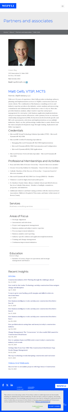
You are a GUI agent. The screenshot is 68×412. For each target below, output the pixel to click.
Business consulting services (21, 206)
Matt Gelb (36, 32)
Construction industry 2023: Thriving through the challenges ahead (31, 280)
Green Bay (12, 70)
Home (6, 32)
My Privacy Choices (33, 390)
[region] (32, 400)
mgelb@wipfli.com (19, 82)
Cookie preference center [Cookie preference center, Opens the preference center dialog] (37, 406)
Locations (19, 387)
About (12, 32)
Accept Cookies (54, 406)
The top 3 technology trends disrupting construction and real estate (31, 355)
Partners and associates (24, 32)
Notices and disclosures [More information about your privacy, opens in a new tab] (43, 402)
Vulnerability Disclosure (31, 388)
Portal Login (20, 389)
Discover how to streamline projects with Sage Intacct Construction (31, 367)
